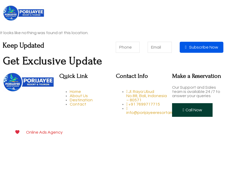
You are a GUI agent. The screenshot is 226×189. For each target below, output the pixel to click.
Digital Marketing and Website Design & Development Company (129, 132)
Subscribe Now (201, 47)
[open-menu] (219, 13)
